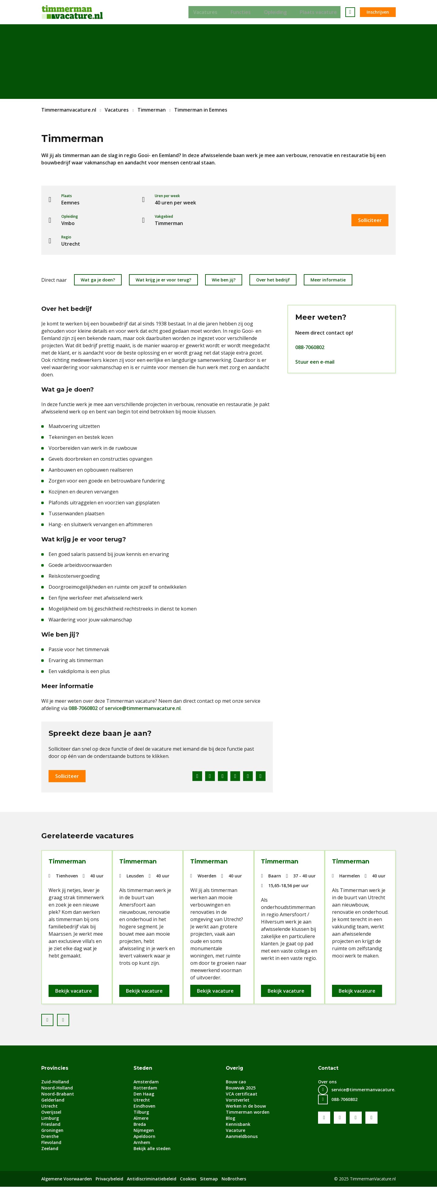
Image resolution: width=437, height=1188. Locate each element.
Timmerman (151, 109)
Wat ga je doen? (98, 280)
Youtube (340, 1119)
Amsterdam (146, 1083)
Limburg (50, 1119)
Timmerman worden (247, 1113)
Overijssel (51, 1113)
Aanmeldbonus (242, 1137)
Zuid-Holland (55, 1083)
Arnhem (142, 1143)
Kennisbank (238, 1125)
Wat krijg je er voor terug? (163, 280)
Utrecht (49, 1107)
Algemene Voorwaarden (66, 1180)
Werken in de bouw (246, 1107)
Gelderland (52, 1101)
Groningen (52, 1131)
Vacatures (204, 12)
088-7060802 (83, 708)
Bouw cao (236, 1083)
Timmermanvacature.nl (68, 109)
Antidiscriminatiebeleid (151, 1180)
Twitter (207, 776)
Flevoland (51, 1143)
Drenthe (50, 1137)
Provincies (55, 1069)
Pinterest (234, 776)
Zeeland (49, 1150)
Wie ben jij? (223, 280)
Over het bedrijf (273, 280)
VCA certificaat (241, 1095)
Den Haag (144, 1095)
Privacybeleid (109, 1180)
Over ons (327, 1083)
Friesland (50, 1125)
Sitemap (209, 1180)
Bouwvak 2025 (241, 1089)
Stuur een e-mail (314, 361)
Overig (235, 1069)
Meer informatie (328, 280)
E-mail (261, 776)
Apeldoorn (144, 1137)
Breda (140, 1125)
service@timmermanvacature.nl (143, 708)
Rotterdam (145, 1089)
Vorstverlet (237, 1101)
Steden (143, 1069)
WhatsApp (247, 776)
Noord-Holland (57, 1089)
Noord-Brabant (57, 1095)
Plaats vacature (321, 12)
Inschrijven (378, 12)
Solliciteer (370, 220)
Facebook (194, 776)
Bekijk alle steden (152, 1150)
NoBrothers (234, 1180)
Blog (230, 1119)
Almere (141, 1119)
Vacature (235, 1131)
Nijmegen (144, 1131)
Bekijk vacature (74, 991)
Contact (328, 1069)
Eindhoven (144, 1107)
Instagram (371, 1119)
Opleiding (277, 12)
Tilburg (141, 1113)
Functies (241, 12)
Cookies (188, 1180)
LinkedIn (220, 776)
